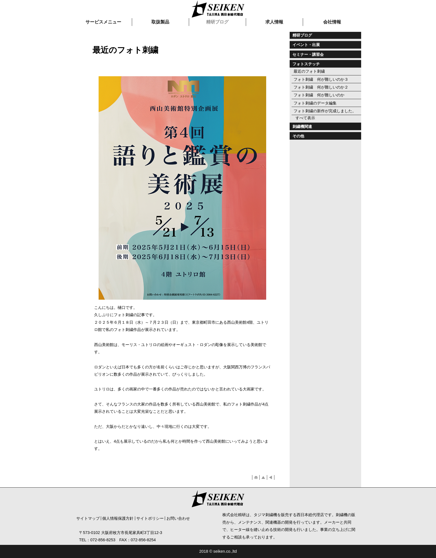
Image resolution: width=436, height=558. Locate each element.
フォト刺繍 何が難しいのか (319, 95)
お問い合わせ (178, 518)
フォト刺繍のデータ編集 (315, 103)
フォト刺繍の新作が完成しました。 (325, 111)
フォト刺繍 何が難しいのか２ (321, 87)
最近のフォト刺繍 (309, 71)
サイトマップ (88, 518)
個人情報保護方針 (118, 518)
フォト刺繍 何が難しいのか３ (321, 79)
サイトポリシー (150, 518)
